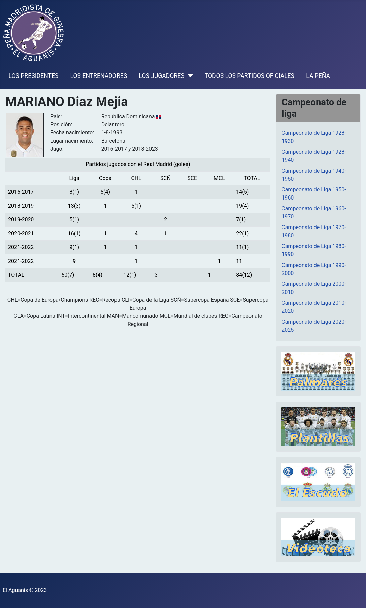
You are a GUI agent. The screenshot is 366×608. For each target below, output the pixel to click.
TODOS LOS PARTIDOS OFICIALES (249, 75)
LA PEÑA (318, 75)
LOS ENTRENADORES (98, 75)
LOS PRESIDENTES (34, 75)
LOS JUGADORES (161, 75)
